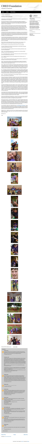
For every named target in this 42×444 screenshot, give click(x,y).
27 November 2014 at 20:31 (7, 386)
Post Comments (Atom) (8, 436)
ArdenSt (22, 441)
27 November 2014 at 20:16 (7, 381)
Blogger (28, 441)
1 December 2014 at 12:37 (7, 429)
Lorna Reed (5, 416)
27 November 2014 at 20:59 (7, 404)
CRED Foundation (11, 5)
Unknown (5, 350)
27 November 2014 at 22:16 (7, 421)
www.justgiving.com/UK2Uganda (21, 105)
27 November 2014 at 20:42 (7, 394)
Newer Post (3, 434)
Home (15, 434)
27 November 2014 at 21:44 (7, 413)
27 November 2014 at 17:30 (7, 354)
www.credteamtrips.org (32, 31)
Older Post (26, 434)
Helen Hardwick (6, 407)
